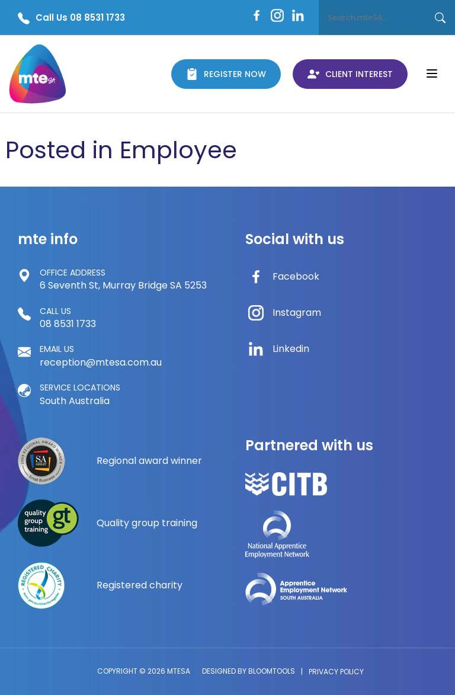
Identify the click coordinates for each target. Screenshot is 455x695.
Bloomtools (271, 671)
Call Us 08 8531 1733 (71, 17)
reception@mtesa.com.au (101, 355)
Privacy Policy (336, 672)
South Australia (80, 394)
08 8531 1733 (68, 318)
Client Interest (350, 74)
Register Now (226, 74)
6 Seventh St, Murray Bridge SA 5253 (123, 279)
